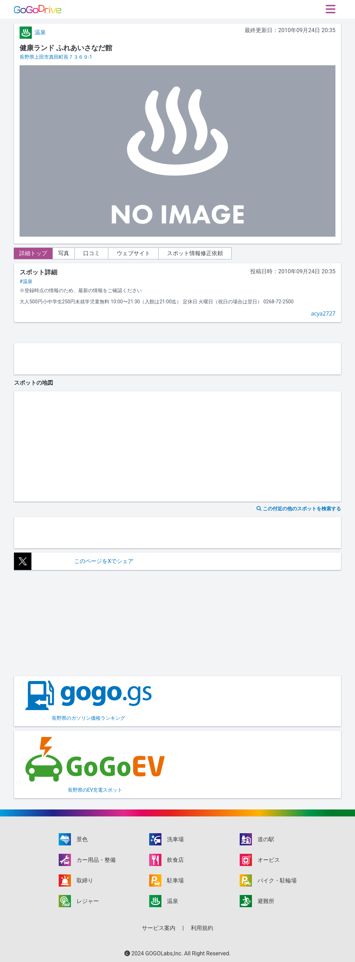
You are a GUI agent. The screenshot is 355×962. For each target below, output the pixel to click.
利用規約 (202, 928)
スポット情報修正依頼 (207, 253)
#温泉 (26, 281)
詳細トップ (36, 253)
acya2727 (323, 313)
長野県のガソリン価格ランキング (88, 700)
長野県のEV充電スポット (95, 764)
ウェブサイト (145, 253)
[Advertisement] (177, 359)
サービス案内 (158, 928)
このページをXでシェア (103, 561)
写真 (72, 253)
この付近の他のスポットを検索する (298, 508)
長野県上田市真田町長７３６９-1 (56, 57)
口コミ (103, 253)
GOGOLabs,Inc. (164, 953)
